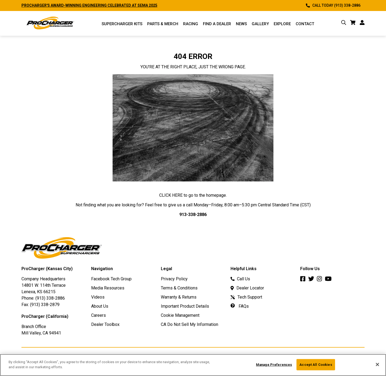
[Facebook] (304, 280)
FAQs (240, 306)
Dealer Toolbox (105, 324)
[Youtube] (329, 280)
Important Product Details (185, 306)
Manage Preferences (274, 365)
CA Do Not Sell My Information (189, 324)
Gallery (260, 23)
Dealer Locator (247, 288)
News (241, 23)
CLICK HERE (171, 195)
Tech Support (246, 297)
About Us (99, 306)
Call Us (240, 278)
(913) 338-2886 (50, 298)
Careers (98, 315)
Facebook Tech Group (111, 278)
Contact (305, 23)
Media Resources (107, 288)
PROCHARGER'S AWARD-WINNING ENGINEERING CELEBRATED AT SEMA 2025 (89, 5)
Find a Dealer (217, 23)
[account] (362, 23)
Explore (282, 23)
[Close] (377, 364)
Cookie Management (180, 315)
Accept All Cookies (315, 365)
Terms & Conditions (179, 288)
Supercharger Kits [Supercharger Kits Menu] (122, 23)
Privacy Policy (174, 278)
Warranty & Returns (178, 297)
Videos (98, 297)
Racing (190, 23)
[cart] (353, 23)
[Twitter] (312, 280)
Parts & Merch (162, 23)
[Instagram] (321, 280)
